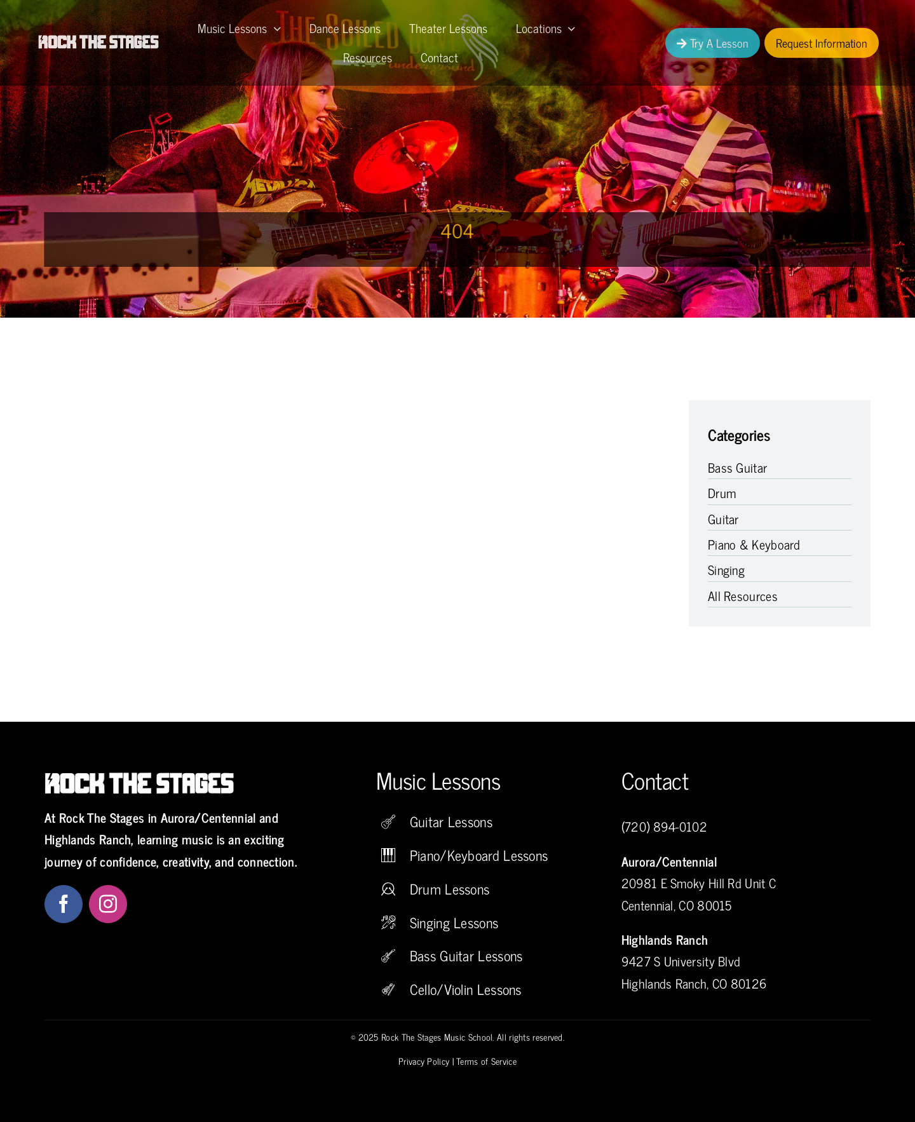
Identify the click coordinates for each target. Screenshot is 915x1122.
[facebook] (63, 904)
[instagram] (108, 904)
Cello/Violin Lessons (466, 989)
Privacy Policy (423, 1060)
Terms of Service (486, 1060)
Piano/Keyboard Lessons (479, 855)
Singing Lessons (454, 922)
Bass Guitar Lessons (466, 955)
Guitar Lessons (451, 821)
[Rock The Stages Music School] (98, 40)
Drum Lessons (450, 888)
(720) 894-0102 (664, 826)
